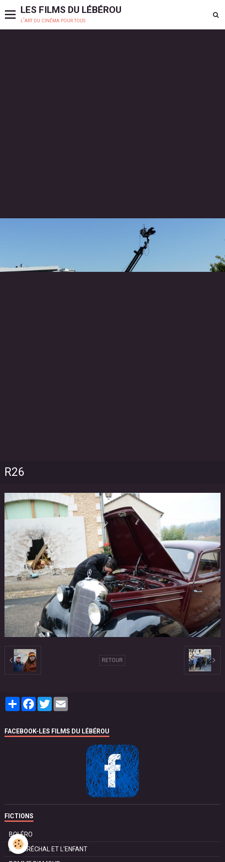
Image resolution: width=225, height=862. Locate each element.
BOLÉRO (21, 834)
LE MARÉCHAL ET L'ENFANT (48, 849)
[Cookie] (18, 844)
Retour (112, 660)
